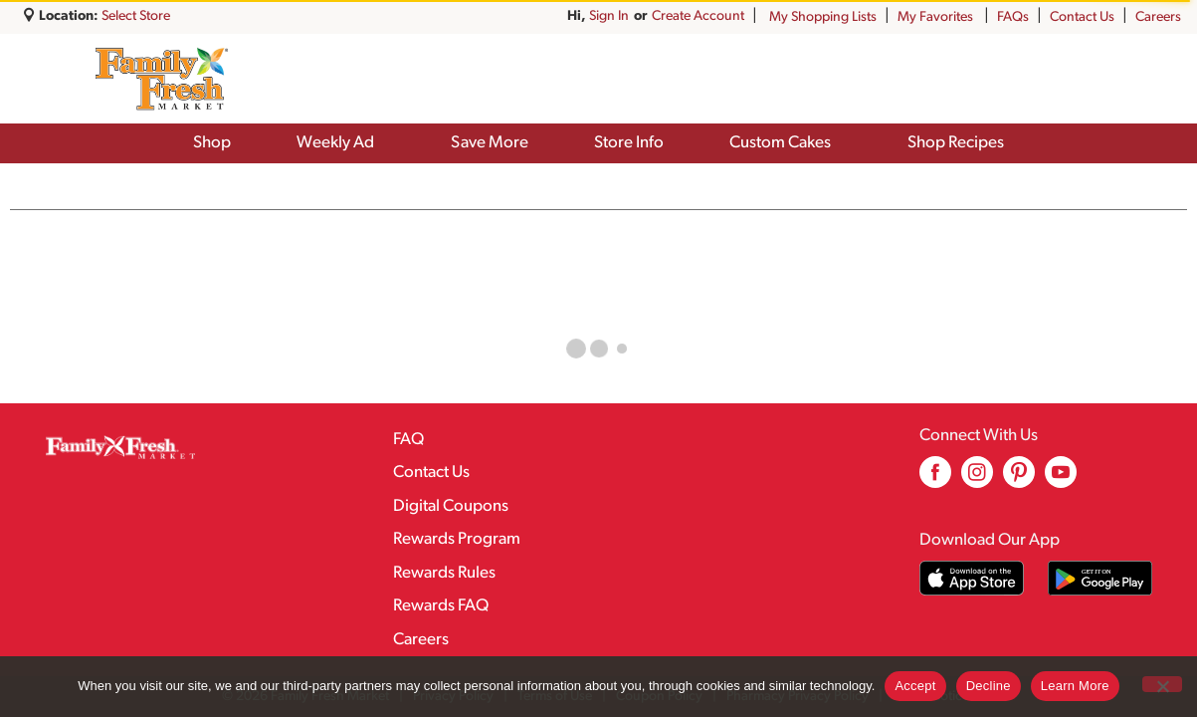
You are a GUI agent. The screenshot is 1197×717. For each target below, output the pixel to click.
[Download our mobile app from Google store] (1100, 578)
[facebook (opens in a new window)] (935, 479)
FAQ (408, 439)
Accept (915, 685)
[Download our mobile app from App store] (971, 578)
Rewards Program (456, 539)
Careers (1158, 17)
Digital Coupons (450, 506)
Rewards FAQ (441, 606)
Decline (988, 685)
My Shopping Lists (823, 17)
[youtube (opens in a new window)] (1061, 479)
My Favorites (937, 17)
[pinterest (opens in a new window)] (1019, 479)
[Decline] (1162, 684)
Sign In (724, 16)
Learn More (1075, 685)
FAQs (1013, 17)
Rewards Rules (444, 573)
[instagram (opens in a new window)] (977, 479)
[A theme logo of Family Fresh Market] (162, 79)
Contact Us (1082, 17)
